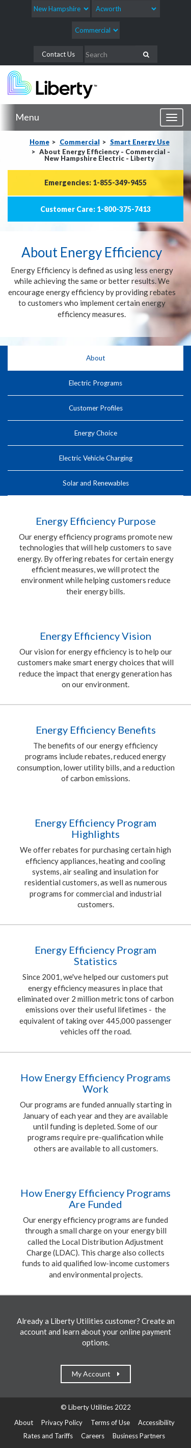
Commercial (80, 142)
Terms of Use (110, 1422)
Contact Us (58, 54)
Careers (92, 1436)
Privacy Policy (62, 1422)
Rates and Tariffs (48, 1436)
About (95, 358)
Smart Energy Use (140, 142)
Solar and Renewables (96, 483)
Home (39, 142)
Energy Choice (95, 433)
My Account (93, 1373)
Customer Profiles (96, 408)
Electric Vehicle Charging (95, 458)
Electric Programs (95, 383)
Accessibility (156, 1422)
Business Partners (139, 1436)
